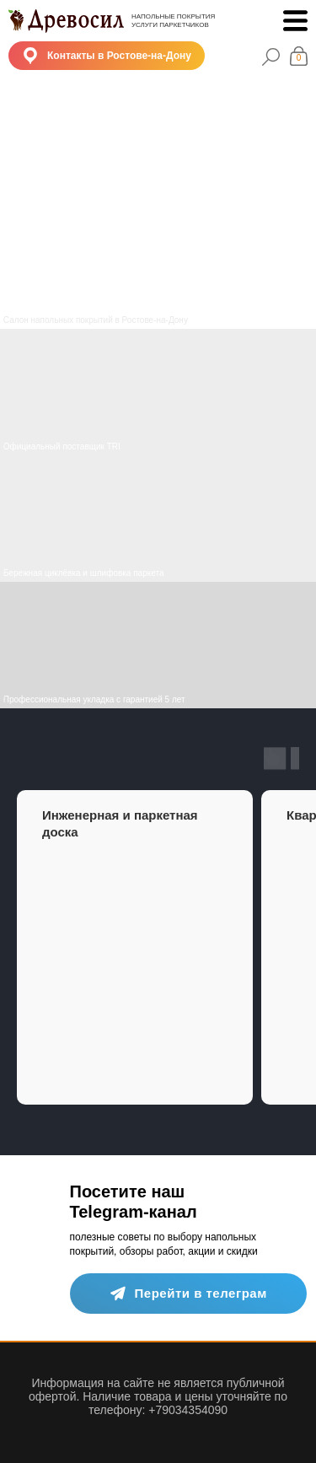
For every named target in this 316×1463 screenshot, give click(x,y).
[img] (158, 518)
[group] (135, 947)
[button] (106, 55)
